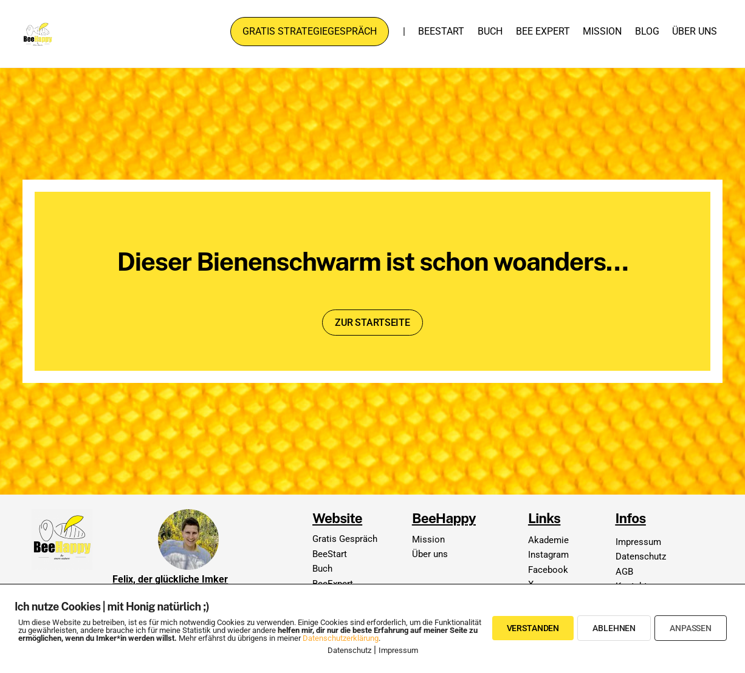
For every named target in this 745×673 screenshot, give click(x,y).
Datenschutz (641, 556)
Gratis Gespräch (344, 538)
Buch (490, 31)
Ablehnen (614, 628)
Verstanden (533, 628)
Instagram (548, 554)
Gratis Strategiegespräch (309, 31)
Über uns (694, 31)
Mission (602, 31)
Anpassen (691, 628)
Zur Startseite (372, 322)
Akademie (548, 540)
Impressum (638, 541)
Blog (647, 31)
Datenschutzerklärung (341, 638)
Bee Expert (543, 31)
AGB (624, 571)
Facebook (548, 569)
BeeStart (441, 31)
